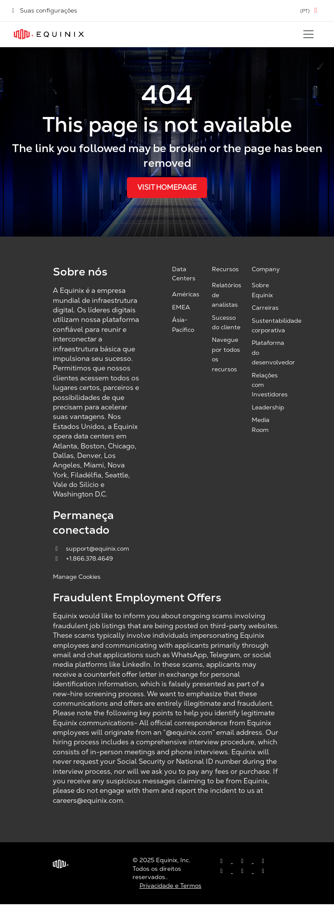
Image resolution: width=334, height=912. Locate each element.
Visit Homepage (167, 187)
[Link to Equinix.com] (49, 34)
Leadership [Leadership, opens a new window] (268, 407)
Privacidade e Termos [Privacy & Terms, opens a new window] (170, 885)
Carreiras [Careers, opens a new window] (265, 308)
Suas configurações (43, 10)
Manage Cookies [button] (77, 577)
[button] (310, 11)
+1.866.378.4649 (83, 558)
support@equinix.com (91, 548)
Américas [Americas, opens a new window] (185, 294)
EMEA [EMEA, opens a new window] (181, 307)
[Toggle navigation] (308, 34)
